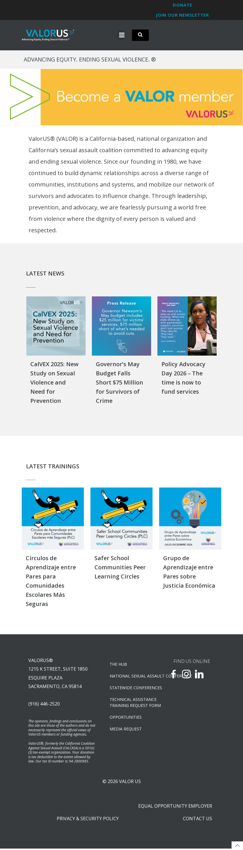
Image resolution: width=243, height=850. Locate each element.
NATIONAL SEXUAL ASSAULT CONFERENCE (132, 676)
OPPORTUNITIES (126, 718)
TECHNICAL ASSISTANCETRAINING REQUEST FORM (132, 703)
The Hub (118, 665)
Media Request (126, 729)
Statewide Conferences (132, 688)
